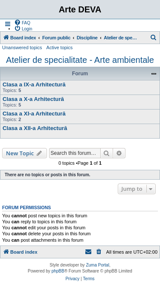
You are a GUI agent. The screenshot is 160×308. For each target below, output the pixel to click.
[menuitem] (22, 22)
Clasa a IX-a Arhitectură (34, 84)
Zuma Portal (97, 265)
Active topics (60, 47)
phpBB (58, 271)
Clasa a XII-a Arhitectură (35, 128)
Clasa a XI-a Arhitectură (34, 113)
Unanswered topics (22, 47)
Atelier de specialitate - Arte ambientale (80, 60)
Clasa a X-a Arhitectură (33, 99)
